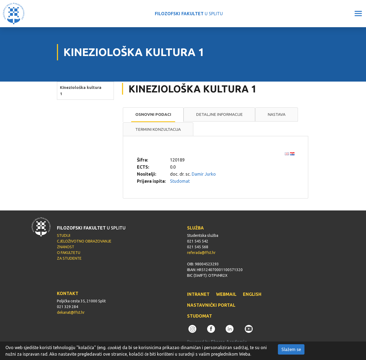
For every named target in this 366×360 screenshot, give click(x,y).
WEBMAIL (226, 294)
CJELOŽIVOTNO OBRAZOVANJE (84, 241)
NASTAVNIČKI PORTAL (211, 305)
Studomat (180, 181)
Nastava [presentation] (276, 114)
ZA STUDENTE (69, 258)
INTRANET (198, 294)
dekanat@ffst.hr (71, 312)
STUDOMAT (199, 316)
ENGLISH (252, 294)
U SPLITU (189, 13)
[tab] (153, 114)
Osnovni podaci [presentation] (153, 114)
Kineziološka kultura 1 (80, 90)
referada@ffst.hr (201, 252)
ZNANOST (65, 247)
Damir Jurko (204, 174)
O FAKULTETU (68, 252)
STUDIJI (63, 235)
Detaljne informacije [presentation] (219, 114)
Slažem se (291, 349)
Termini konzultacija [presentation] (158, 129)
